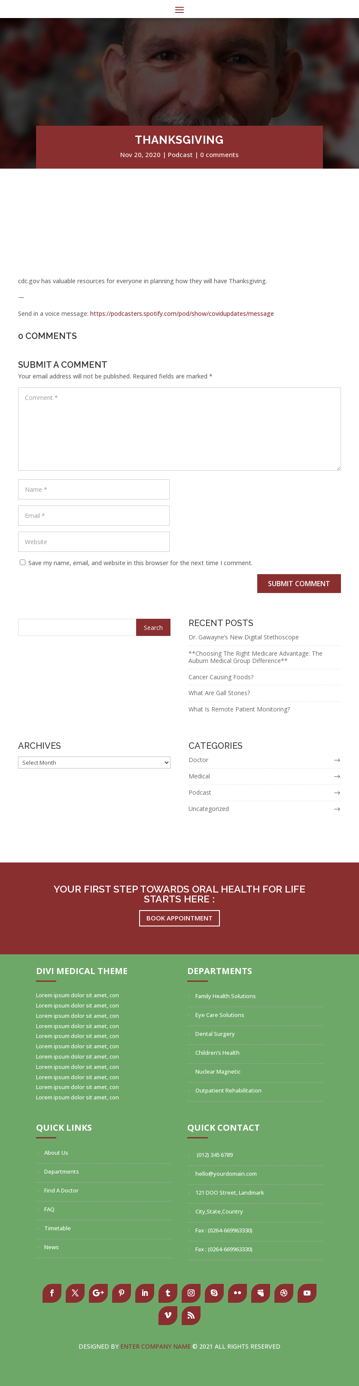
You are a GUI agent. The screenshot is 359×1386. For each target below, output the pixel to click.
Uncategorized (209, 809)
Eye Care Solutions (219, 1015)
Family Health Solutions (225, 996)
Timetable (57, 1228)
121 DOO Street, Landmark (229, 1192)
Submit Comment (299, 583)
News (51, 1247)
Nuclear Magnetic (217, 1071)
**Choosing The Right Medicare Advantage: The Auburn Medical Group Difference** (255, 657)
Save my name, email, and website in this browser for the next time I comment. (140, 563)
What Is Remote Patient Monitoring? (239, 709)
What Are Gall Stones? (219, 693)
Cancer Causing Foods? (221, 677)
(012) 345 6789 (214, 1155)
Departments (61, 1171)
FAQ (49, 1209)
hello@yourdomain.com (226, 1173)
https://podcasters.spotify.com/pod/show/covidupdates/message (182, 313)
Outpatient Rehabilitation (228, 1090)
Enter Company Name (156, 1346)
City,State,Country (219, 1211)
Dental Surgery (215, 1034)
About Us (56, 1152)
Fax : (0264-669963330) (224, 1230)
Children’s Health (217, 1052)
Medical (199, 776)
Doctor (198, 760)
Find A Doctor (61, 1190)
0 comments (219, 154)
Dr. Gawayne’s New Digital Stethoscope (244, 637)
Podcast (180, 154)
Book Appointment (179, 918)
